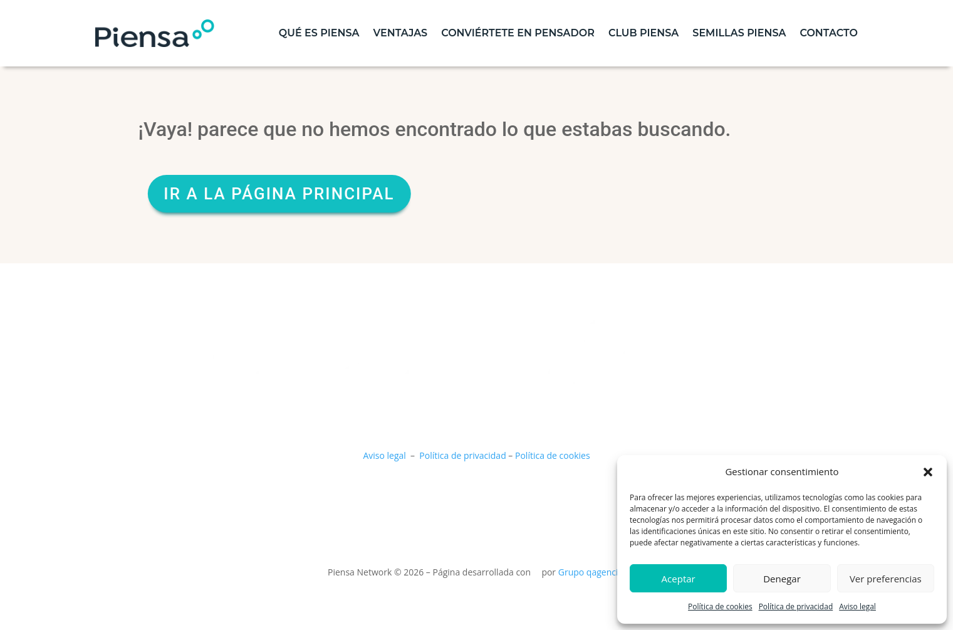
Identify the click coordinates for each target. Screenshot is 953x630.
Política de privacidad (796, 606)
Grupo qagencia (590, 572)
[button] (928, 472)
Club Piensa (643, 33)
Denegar (782, 578)
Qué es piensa (319, 33)
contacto (828, 33)
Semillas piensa (739, 33)
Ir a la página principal (301, 193)
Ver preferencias (886, 578)
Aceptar (678, 578)
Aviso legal (857, 606)
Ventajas (400, 33)
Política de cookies (720, 606)
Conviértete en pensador (518, 33)
